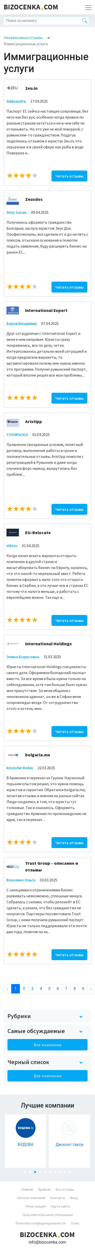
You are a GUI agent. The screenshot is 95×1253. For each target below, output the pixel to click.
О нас (75, 1223)
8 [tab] (61, 1173)
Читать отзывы (69, 175)
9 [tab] (66, 1173)
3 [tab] (36, 1173)
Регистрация (36, 1206)
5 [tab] (46, 1173)
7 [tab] (56, 1173)
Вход (74, 1198)
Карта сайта (60, 1206)
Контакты (57, 1198)
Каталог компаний (31, 1198)
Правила (44, 1189)
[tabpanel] (26, 1141)
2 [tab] (31, 1173)
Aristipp (33, 421)
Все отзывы (65, 1189)
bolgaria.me (37, 755)
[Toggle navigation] (86, 7)
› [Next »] (91, 988)
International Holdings (48, 644)
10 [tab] (71, 1173)
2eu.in (31, 88)
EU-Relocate (38, 532)
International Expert (46, 310)
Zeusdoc (34, 199)
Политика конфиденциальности (41, 1223)
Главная (27, 1189)
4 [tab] (41, 1173)
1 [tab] (26, 1173)
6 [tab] (51, 1173)
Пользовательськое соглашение (47, 1214)
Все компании (47, 1044)
